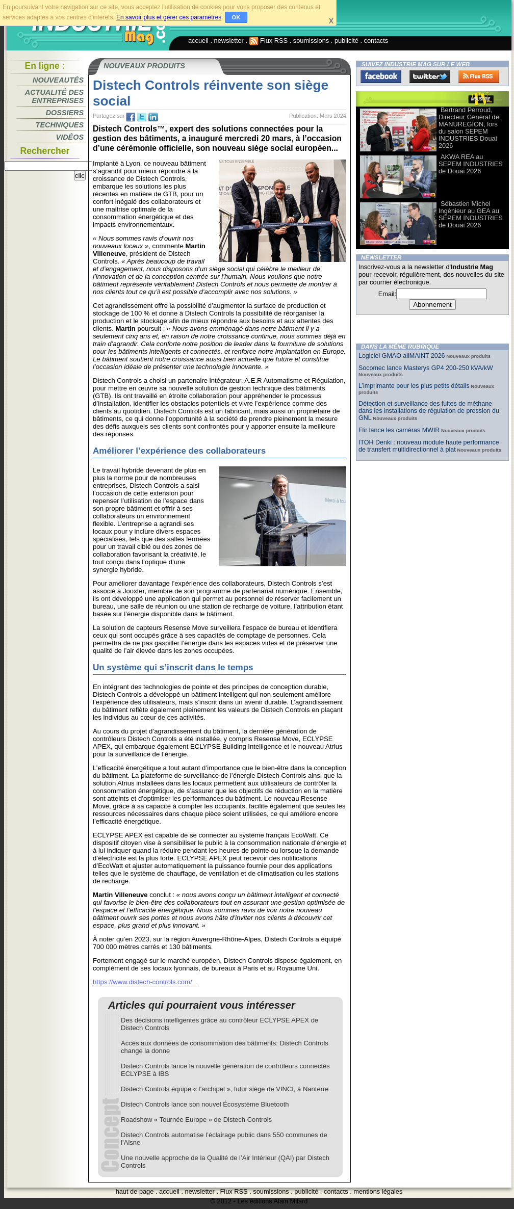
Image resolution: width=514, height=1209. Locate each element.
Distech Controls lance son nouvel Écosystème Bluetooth (205, 1104)
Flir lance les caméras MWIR (399, 430)
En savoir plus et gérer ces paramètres (168, 17)
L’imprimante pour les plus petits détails (414, 385)
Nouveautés (58, 80)
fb (130, 117)
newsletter (229, 40)
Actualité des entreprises (54, 96)
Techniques (60, 125)
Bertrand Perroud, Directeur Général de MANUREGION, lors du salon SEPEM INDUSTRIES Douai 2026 (469, 127)
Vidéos (70, 137)
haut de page (135, 1191)
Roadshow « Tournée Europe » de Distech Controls (196, 1119)
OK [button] (236, 17)
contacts (376, 40)
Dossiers (65, 113)
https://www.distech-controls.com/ (142, 982)
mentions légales (377, 1191)
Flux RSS (268, 40)
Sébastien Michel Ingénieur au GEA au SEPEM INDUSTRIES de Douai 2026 (471, 214)
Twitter (429, 76)
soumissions (311, 40)
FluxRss (478, 76)
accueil (198, 40)
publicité (346, 40)
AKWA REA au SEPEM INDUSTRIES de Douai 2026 (471, 164)
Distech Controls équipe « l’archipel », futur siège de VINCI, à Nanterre (225, 1089)
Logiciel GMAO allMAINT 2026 (401, 355)
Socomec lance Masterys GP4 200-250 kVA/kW (425, 368)
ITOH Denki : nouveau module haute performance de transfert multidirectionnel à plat (428, 446)
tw (142, 117)
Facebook (381, 76)
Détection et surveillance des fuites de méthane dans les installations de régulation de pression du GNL (428, 411)
